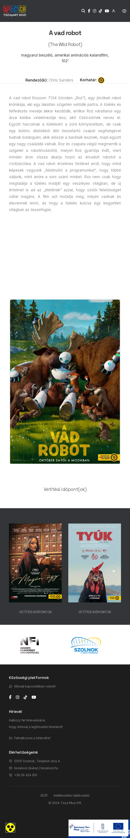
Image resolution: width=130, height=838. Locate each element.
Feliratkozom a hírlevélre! (32, 738)
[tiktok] (25, 697)
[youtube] (34, 697)
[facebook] (10, 697)
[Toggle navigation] (124, 10)
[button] (16, 570)
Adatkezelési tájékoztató (72, 795)
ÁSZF (44, 795)
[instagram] (17, 697)
